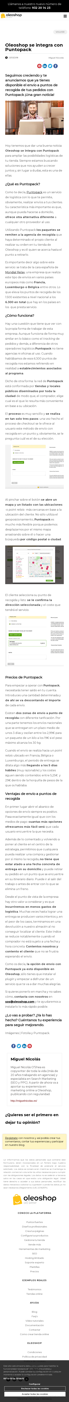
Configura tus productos (34, 1235)
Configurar (34, 1384)
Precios (34, 1271)
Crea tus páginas (34, 1231)
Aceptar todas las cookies (35, 1394)
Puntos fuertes (34, 1222)
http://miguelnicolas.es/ (24, 1100)
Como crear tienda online (34, 1334)
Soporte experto (34, 1262)
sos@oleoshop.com (19, 1001)
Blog (34, 1311)
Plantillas (34, 1267)
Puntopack (34, 192)
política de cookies (13, 1378)
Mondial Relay (15, 272)
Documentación (34, 1325)
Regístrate (11, 1138)
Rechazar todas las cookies (35, 1389)
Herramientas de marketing (34, 1249)
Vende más (34, 1244)
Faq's (35, 1316)
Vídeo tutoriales (34, 1320)
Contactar (34, 1329)
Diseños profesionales (34, 1226)
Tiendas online (34, 1293)
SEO (34, 1253)
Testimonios (34, 1289)
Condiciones (34, 1352)
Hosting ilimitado (34, 1258)
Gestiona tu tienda (34, 1240)
